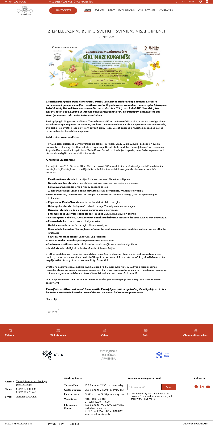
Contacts (166, 10)
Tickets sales (58, 333)
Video (104, 333)
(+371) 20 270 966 (26, 392)
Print (52, 311)
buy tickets (63, 10)
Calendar (10, 333)
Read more (149, 399)
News (87, 10)
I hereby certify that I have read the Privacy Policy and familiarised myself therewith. (152, 396)
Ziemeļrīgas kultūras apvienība (71, 2)
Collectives (146, 10)
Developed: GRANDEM (195, 423)
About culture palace (195, 333)
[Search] (175, 2)
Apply (168, 387)
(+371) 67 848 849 (26, 389)
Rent (111, 10)
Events (100, 10)
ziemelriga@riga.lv (26, 396)
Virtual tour (15, 2)
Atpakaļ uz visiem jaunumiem (20, 22)
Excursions (126, 10)
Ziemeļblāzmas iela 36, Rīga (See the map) (31, 383)
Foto (145, 333)
